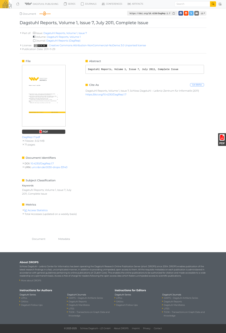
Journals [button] (88, 4)
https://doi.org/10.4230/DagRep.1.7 (105, 94)
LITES (71, 308)
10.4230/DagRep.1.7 (42, 163)
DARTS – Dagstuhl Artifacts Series (86, 298)
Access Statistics (36, 210)
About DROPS (121, 328)
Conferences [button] (112, 4)
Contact (158, 328)
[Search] (192, 4)
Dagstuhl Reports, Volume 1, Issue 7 (65, 33)
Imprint (136, 328)
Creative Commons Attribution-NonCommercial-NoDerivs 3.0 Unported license (90, 45)
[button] (41, 4)
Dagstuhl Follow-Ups (32, 305)
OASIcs (24, 301)
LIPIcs (24, 298)
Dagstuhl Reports (78, 301)
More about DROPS (31, 280)
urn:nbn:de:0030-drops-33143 (49, 167)
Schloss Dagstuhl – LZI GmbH (95, 328)
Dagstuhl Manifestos (79, 305)
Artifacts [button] (135, 4)
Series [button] (69, 4)
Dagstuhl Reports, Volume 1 (64, 36)
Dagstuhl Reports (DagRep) (63, 40)
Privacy (146, 328)
